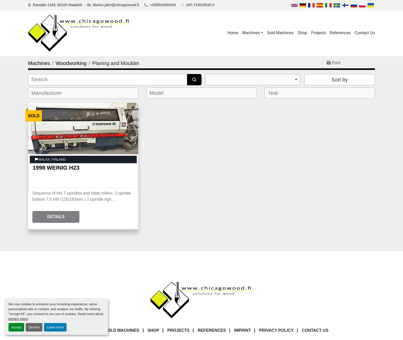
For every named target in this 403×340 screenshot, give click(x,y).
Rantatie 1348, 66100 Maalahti (57, 5)
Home (233, 33)
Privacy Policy (276, 330)
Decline (34, 327)
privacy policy (18, 319)
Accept (16, 327)
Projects (318, 33)
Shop (302, 33)
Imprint (242, 330)
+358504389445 (163, 5)
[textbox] (50, 93)
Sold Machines (280, 33)
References (340, 33)
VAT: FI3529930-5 (200, 5)
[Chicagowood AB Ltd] (201, 300)
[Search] (107, 79)
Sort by (340, 79)
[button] (252, 33)
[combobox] (252, 79)
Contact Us (365, 33)
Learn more (55, 327)
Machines (251, 33)
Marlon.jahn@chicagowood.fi (116, 5)
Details (56, 217)
